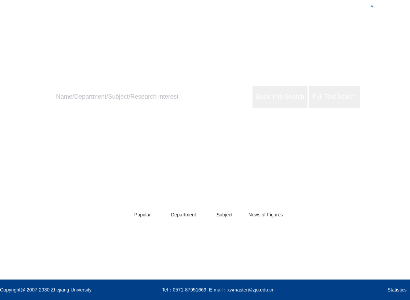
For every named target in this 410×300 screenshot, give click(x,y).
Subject (225, 214)
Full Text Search (335, 96)
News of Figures (265, 214)
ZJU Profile (322, 36)
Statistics (397, 289)
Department (183, 214)
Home (288, 36)
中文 (382, 6)
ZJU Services (366, 36)
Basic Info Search (280, 96)
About (403, 36)
